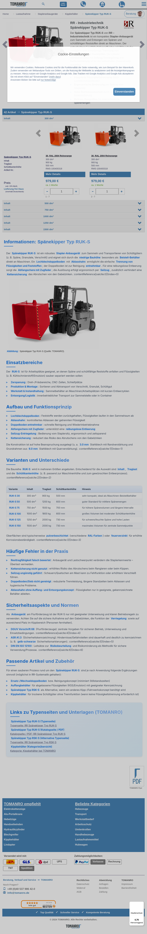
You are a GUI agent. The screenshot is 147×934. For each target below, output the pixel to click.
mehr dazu (55, 76)
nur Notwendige (48, 80)
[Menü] (142, 903)
